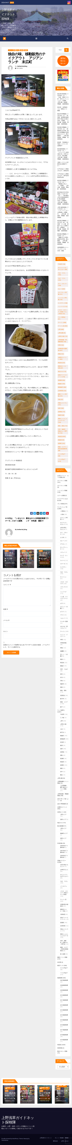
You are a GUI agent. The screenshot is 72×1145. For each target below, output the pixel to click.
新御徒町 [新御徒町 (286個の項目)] (62, 387)
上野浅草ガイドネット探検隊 (8, 14)
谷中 (61, 771)
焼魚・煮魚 (63, 690)
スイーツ (62, 560)
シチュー (62, 552)
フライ (62, 615)
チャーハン (63, 577)
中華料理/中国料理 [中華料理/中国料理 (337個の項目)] (62, 349)
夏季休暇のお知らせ (63, 60)
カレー (62, 540)
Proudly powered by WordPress (10, 1138)
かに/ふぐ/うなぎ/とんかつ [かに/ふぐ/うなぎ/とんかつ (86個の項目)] (62, 268)
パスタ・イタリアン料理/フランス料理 (64, 892)
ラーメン (62, 631)
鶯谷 (61, 775)
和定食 (62, 662)
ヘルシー (62, 618)
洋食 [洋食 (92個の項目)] (60, 399)
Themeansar (4, 1140)
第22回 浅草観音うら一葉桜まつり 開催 (63, 109)
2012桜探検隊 (64, 1005)
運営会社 (55, 1141)
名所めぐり (60, 812)
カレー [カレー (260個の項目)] (61, 289)
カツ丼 (62, 537)
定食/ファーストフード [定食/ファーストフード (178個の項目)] (62, 376)
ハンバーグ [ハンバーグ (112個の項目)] (62, 306)
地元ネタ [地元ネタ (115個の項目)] (62, 371)
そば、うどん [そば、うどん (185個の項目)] (61, 273)
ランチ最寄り (61, 710)
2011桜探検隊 (64, 1000)
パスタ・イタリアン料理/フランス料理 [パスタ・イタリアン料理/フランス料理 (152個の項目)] (62, 311)
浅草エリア (63, 819)
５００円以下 (64, 968)
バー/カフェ (63, 886)
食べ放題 (62, 954)
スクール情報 (61, 495)
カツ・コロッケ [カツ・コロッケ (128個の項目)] (62, 284)
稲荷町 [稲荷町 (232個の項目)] (61, 443)
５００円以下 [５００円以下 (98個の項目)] (61, 455)
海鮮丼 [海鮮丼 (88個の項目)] (61, 415)
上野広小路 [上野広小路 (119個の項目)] (62, 336)
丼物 (61, 648)
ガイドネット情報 (62, 480)
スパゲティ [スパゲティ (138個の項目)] (62, 303)
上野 (61, 721)
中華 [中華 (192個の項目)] (61, 345)
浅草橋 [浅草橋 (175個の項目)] (61, 411)
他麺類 (62, 651)
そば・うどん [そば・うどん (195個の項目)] (61, 279)
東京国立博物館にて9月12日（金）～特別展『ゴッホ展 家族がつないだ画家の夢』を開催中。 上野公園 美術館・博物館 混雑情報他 (63, 225)
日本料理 (62, 926)
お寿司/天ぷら (64, 869)
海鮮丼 (62, 684)
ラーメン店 (63, 899)
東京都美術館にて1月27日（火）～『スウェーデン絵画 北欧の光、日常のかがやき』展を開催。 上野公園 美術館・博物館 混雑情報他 (63, 154)
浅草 (61, 748)
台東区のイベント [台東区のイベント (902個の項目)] (62, 358)
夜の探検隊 (60, 826)
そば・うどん (64, 572)
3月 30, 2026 (27, 1096)
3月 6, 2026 (44, 1098)
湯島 (61, 755)
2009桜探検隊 (64, 990)
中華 (61, 639)
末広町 (62, 742)
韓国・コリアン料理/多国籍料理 (64, 949)
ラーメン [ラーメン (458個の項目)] (62, 322)
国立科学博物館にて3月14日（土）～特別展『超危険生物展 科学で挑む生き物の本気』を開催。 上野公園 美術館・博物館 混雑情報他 (63, 119)
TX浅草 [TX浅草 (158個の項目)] (61, 264)
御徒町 (62, 735)
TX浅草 (62, 714)
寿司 (61, 674)
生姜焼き (62, 695)
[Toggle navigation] (36, 38)
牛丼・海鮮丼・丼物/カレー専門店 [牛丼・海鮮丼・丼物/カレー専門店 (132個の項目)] (62, 431)
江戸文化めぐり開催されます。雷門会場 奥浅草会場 (63, 175)
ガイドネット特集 (62, 485)
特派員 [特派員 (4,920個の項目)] (62, 436)
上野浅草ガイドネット (46, 1138)
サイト (5, 631)
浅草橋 (62, 752)
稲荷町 (62, 765)
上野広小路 (63, 724)
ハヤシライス (64, 587)
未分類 (59, 962)
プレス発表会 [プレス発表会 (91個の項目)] (61, 318)
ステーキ (62, 563)
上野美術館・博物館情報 (9, 1088)
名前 (5, 609)
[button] (67, 38)
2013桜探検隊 (64, 1010)
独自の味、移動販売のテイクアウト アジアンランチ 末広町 (26, 58)
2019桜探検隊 (64, 1039)
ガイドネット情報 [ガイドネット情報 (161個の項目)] (62, 293)
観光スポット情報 (62, 1051)
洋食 (61, 680)
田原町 (62, 758)
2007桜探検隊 (64, 980)
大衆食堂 (62, 914)
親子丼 (62, 698)
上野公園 (59, 778)
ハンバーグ (63, 592)
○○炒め (62, 514)
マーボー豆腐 (64, 621)
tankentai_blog (22, 66)
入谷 (61, 729)
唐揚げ (62, 666)
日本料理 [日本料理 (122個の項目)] (62, 390)
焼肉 (61, 687)
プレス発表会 (61, 503)
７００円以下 (64, 973)
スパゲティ (63, 567)
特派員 (21, 50)
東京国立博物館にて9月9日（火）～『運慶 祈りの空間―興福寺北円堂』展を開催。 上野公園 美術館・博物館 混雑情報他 (63, 239)
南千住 (62, 732)
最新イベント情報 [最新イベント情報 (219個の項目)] (62, 395)
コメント (7, 584)
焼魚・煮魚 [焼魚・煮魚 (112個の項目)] (62, 426)
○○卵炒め (62, 511)
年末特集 (59, 843)
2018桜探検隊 (64, 1034)
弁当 (18, 50)
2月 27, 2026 (61, 1096)
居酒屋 (62, 922)
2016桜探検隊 (64, 1025)
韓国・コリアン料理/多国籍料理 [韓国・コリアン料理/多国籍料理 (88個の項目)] (62, 448)
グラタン (62, 544)
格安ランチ (60, 965)
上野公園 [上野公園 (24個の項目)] (61, 333)
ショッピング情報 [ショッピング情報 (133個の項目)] (62, 298)
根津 (61, 745)
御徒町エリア (64, 833)
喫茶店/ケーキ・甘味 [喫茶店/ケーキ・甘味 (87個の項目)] (62, 367)
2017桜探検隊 (64, 1030)
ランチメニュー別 (62, 507)
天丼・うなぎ (64, 669)
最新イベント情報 (62, 957)
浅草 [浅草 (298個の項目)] (61, 408)
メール (6, 620)
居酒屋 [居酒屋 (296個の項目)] (61, 380)
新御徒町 (62, 739)
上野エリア (63, 814)
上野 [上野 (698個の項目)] (61, 329)
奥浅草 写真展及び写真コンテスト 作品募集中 (63, 144)
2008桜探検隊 (64, 985)
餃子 (61, 707)
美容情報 (59, 1048)
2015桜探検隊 (64, 1020)
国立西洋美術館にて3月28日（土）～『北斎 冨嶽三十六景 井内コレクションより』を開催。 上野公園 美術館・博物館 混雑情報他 (63, 99)
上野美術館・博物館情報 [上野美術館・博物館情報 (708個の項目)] (62, 340)
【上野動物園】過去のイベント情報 (64, 787)
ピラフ (62, 611)
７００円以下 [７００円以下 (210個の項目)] (61, 460)
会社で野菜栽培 (61, 804)
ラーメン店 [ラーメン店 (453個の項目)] (62, 326)
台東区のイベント (62, 807)
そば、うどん (64, 881)
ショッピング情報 (62, 490)
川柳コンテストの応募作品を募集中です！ (63, 164)
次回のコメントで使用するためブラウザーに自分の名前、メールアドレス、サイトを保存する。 (26, 646)
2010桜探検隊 (64, 995)
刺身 (61, 659)
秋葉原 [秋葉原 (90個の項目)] (61, 440)
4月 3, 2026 (9, 1098)
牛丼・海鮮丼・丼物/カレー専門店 (64, 942)
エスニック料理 (12, 50)
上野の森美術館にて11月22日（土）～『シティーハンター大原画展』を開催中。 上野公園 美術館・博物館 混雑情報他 (63, 212)
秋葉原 (26, 50)
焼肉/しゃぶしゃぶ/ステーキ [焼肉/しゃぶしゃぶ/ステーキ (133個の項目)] (62, 420)
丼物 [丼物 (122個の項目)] (61, 354)
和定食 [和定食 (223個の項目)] (61, 362)
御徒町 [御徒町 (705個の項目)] (61, 383)
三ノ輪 (62, 717)
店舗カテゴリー (61, 860)
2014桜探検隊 (64, 1015)
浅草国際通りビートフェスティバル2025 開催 (63, 249)
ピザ (61, 603)
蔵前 (61, 768)
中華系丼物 (63, 643)
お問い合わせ (64, 1141)
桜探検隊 (59, 978)
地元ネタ (59, 822)
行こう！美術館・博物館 (61, 1138)
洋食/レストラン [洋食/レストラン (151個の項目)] (62, 403)
